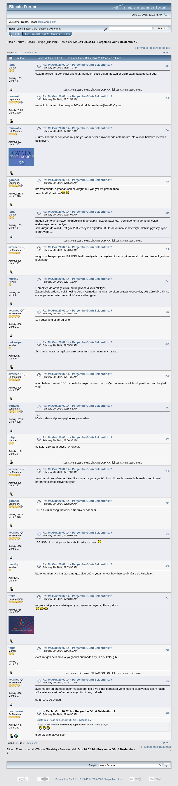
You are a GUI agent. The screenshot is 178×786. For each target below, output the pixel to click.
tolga (12, 64)
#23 (167, 129)
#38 (167, 649)
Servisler (65, 42)
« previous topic (145, 47)
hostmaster (16, 711)
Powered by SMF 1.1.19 (68, 779)
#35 (167, 534)
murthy (13, 278)
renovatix (15, 128)
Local (30, 42)
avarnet (14, 247)
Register (56, 34)
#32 (167, 439)
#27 (167, 280)
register (51, 21)
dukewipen (16, 342)
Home (16, 34)
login (41, 21)
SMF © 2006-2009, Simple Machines (103, 779)
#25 (167, 213)
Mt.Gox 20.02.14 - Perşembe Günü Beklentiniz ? (105, 42)
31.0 (49, 28)
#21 (167, 66)
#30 (167, 376)
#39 (167, 681)
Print (166, 52)
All (35, 52)
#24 (167, 181)
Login (45, 34)
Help (26, 34)
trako (12, 596)
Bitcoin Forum (15, 42)
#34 (167, 502)
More (67, 34)
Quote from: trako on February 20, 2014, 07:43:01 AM (64, 720)
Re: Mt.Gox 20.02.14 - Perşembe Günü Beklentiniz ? (77, 64)
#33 (167, 471)
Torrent (57, 28)
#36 (167, 566)
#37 (167, 598)
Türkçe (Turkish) (46, 42)
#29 (167, 344)
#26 (167, 249)
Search (36, 34)
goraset (14, 96)
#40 (167, 713)
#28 (167, 312)
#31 (167, 407)
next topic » (162, 47)
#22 (167, 98)
